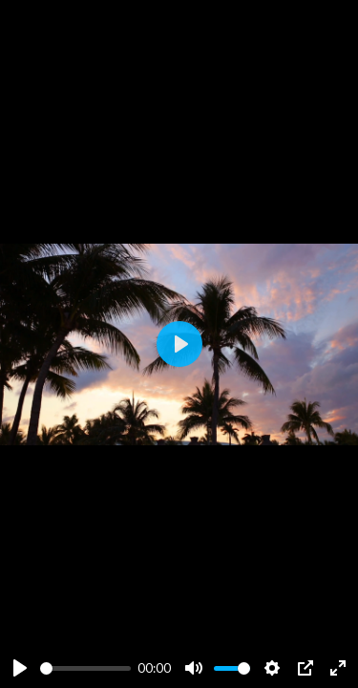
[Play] (20, 668)
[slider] (85, 668)
